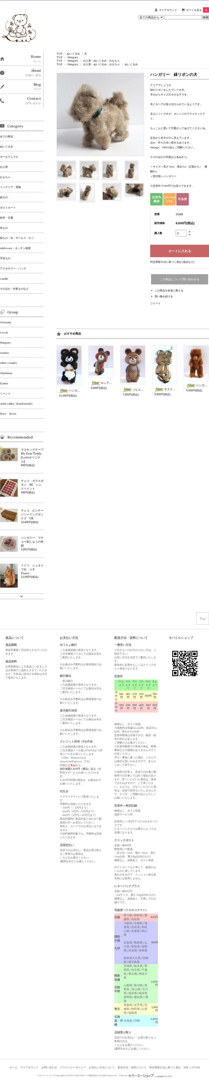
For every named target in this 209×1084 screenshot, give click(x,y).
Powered (145, 1075)
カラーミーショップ (46, 1075)
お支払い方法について (102, 1067)
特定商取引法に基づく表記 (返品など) (172, 261)
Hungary (72, 57)
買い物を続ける (164, 296)
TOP (59, 53)
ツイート (155, 303)
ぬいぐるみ (73, 53)
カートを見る (197, 10)
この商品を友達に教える (169, 290)
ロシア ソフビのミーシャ (113, 383)
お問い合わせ (49, 1067)
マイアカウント (168, 10)
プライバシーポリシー (73, 1067)
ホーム (13, 1067)
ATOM (195, 1067)
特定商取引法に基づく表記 (165, 1067)
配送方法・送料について (132, 1067)
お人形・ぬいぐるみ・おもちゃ (101, 60)
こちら (178, 157)
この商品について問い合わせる (179, 279)
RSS (186, 1067)
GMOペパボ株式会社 (88, 1075)
